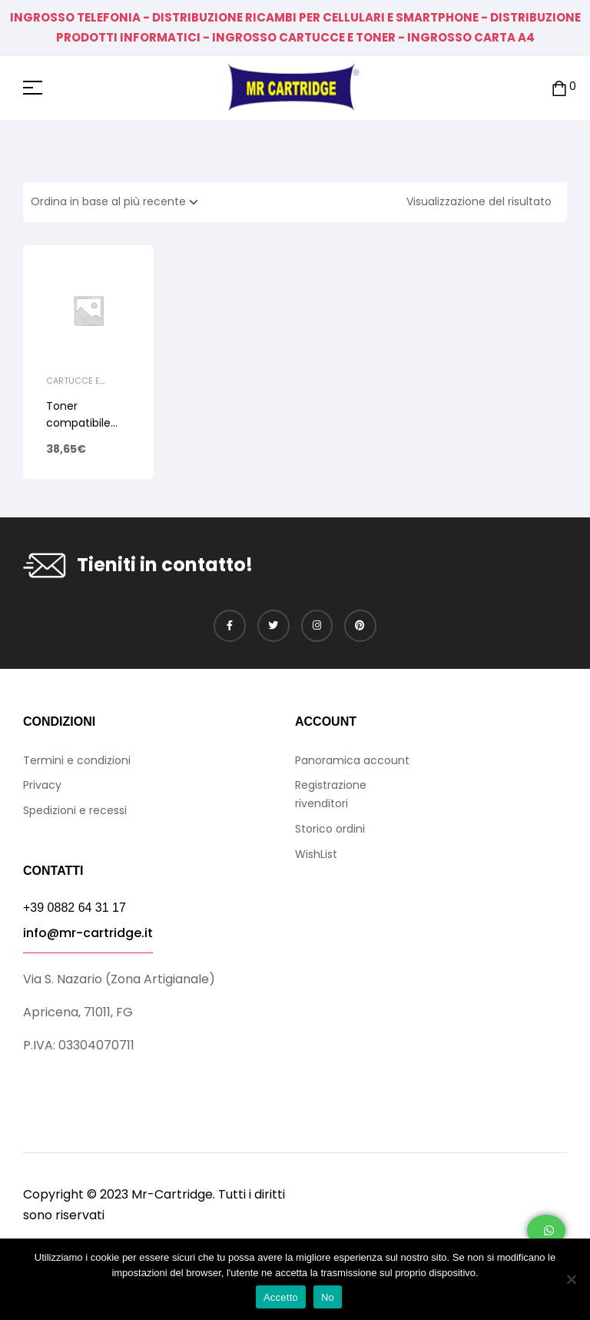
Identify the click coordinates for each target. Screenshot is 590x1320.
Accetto (281, 1297)
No (327, 1297)
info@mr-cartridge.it (88, 933)
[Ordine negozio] (119, 202)
